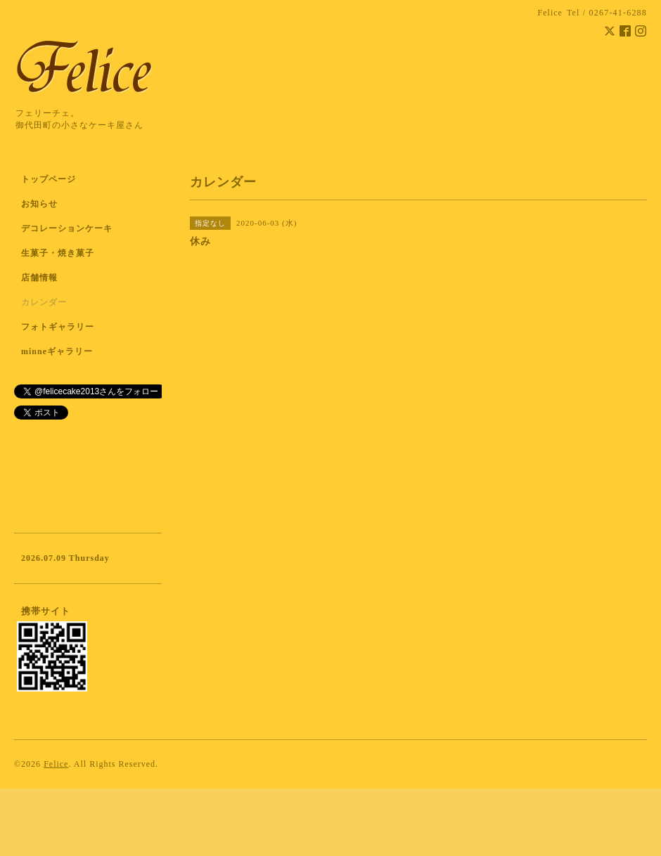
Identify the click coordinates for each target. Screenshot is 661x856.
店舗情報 (39, 278)
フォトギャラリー (57, 327)
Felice (56, 764)
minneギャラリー (57, 351)
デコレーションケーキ (85, 228)
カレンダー (44, 302)
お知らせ (39, 204)
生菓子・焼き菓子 (57, 253)
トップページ (48, 179)
